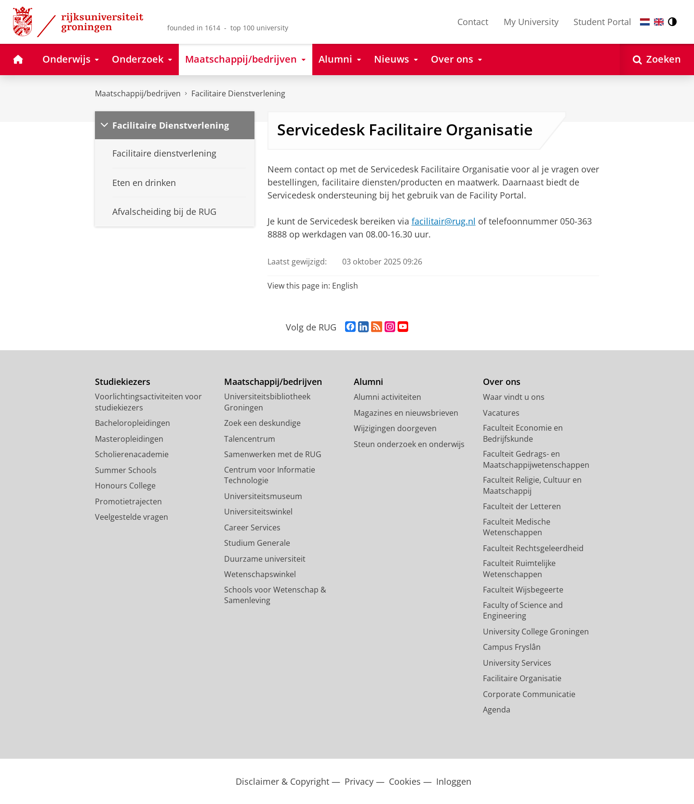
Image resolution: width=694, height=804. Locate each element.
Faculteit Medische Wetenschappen (516, 527)
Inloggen (453, 781)
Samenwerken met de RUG (272, 454)
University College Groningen (536, 631)
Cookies (405, 781)
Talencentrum (249, 439)
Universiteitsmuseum (263, 496)
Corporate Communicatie (529, 694)
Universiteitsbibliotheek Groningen (267, 402)
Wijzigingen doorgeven (395, 428)
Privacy (359, 781)
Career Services (252, 527)
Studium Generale (257, 543)
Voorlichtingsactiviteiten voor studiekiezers (148, 402)
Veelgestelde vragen (131, 517)
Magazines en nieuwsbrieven (406, 413)
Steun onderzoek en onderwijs (409, 444)
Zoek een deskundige (262, 423)
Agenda (496, 709)
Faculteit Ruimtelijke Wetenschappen (519, 569)
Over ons (501, 381)
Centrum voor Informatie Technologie (269, 475)
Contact (472, 21)
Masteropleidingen (129, 439)
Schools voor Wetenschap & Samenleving (275, 595)
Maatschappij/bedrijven (138, 93)
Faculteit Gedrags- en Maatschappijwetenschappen (536, 459)
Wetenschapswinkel (260, 574)
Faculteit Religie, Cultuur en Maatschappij (532, 485)
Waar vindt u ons (514, 397)
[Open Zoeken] (657, 59)
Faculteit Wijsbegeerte (523, 589)
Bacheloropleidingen (132, 423)
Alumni (368, 381)
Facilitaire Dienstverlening (238, 93)
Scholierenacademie (132, 454)
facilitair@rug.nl (444, 221)
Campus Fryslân (512, 647)
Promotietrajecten (128, 501)
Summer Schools (126, 470)
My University (531, 21)
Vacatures (501, 413)
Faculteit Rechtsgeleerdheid (533, 548)
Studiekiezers (122, 381)
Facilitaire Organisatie (522, 678)
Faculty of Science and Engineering (523, 610)
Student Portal (602, 21)
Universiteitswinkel (258, 511)
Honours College (125, 485)
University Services (517, 663)
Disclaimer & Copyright (282, 781)
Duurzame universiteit (265, 559)
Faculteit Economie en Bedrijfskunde (523, 433)
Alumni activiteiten (387, 397)
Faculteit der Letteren (522, 506)
